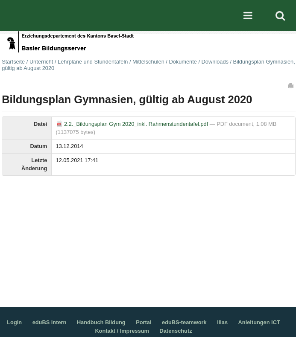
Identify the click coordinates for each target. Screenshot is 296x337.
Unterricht (41, 61)
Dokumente (182, 61)
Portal (143, 322)
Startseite (13, 61)
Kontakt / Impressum (122, 331)
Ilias (222, 322)
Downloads (215, 61)
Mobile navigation (247, 15)
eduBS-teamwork (184, 322)
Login (14, 322)
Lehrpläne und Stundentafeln (93, 61)
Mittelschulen (148, 61)
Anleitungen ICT (259, 322)
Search (280, 15)
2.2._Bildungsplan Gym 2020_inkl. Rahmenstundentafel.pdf (133, 124)
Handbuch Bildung (101, 322)
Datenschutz (176, 331)
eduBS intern (49, 322)
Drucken (291, 85)
